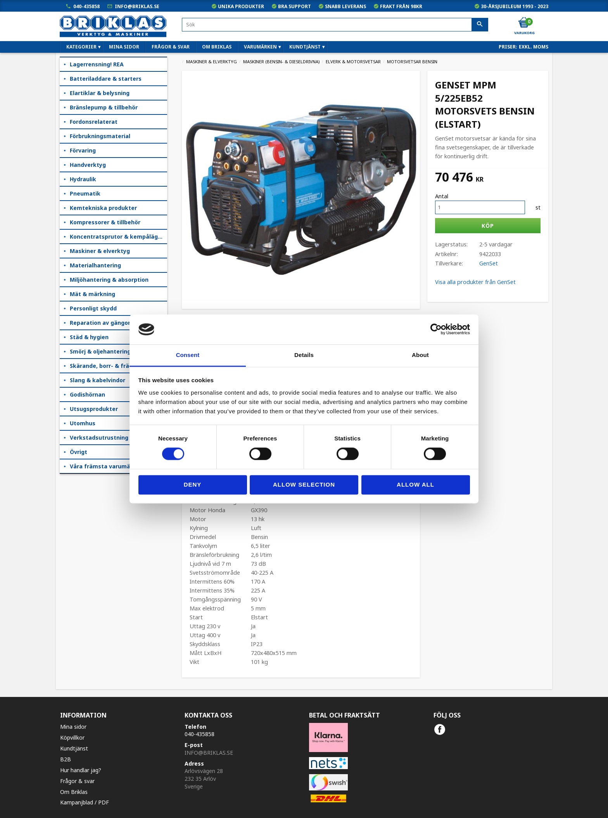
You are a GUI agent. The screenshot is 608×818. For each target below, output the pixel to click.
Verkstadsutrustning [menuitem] (99, 437)
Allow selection (304, 484)
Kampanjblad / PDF (84, 802)
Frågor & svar (77, 781)
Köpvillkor (72, 737)
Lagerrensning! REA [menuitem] (97, 64)
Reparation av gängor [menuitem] (100, 322)
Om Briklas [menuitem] (216, 46)
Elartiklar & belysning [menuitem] (100, 93)
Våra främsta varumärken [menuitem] (106, 466)
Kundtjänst (74, 748)
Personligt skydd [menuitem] (93, 308)
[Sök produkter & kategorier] (335, 24)
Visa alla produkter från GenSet (475, 282)
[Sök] (480, 24)
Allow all (415, 484)
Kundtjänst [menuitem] (305, 46)
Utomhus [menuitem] (82, 423)
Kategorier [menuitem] (81, 46)
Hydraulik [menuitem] (83, 179)
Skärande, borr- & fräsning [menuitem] (107, 365)
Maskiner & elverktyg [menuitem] (100, 251)
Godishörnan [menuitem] (87, 394)
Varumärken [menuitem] (260, 46)
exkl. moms (533, 46)
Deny (193, 484)
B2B (65, 759)
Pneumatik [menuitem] (85, 193)
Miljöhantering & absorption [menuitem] (109, 279)
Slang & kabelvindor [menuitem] (97, 380)
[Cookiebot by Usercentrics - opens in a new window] (436, 329)
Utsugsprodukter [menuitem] (94, 408)
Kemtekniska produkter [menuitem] (103, 207)
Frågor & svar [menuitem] (171, 46)
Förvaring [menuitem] (83, 150)
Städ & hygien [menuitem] (89, 337)
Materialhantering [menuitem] (95, 265)
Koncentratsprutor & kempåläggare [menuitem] (118, 236)
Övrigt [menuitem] (78, 452)
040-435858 (86, 6)
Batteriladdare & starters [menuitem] (106, 78)
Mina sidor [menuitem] (124, 46)
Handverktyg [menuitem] (88, 164)
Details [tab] (304, 355)
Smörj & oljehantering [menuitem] (100, 351)
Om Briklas (74, 791)
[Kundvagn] (524, 23)
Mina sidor (73, 726)
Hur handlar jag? (80, 770)
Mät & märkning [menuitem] (92, 294)
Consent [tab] (188, 355)
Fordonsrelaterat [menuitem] (93, 121)
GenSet (488, 263)
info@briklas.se (137, 6)
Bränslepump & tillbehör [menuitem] (104, 107)
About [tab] (420, 355)
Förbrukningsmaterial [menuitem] (100, 136)
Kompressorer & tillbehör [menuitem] (105, 222)
